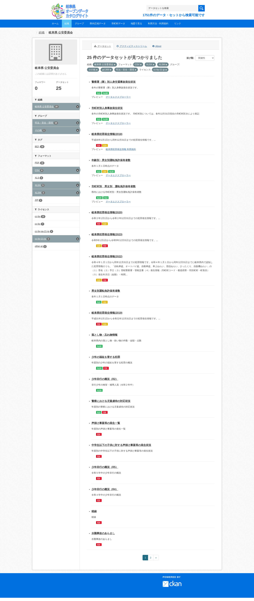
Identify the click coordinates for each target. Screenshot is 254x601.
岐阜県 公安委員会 (61, 32)
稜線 (94, 511)
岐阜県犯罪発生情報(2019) (107, 312)
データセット (102, 46)
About (156, 46)
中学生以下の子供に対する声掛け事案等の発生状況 (121, 445)
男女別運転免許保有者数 (106, 290)
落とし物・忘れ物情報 (104, 334)
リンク (177, 23)
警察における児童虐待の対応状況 (111, 401)
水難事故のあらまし (103, 533)
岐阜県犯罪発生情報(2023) (107, 234)
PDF (98, 145)
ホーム (55, 23)
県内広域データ (98, 23)
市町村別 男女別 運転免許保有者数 (114, 186)
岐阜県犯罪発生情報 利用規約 (121, 149)
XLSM (105, 93)
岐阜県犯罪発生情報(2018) (107, 134)
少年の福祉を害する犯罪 (106, 357)
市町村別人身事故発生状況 (107, 108)
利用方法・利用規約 (158, 23)
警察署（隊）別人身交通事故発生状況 (114, 81)
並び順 (189, 58)
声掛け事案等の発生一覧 (106, 423)
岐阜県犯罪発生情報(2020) (107, 212)
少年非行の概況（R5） (105, 467)
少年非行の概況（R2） (105, 379)
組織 (66, 23)
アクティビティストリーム (132, 46)
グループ (79, 23)
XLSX (111, 171)
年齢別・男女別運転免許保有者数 (111, 160)
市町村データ (118, 23)
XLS (98, 93)
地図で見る (136, 23)
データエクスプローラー (118, 97)
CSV (105, 145)
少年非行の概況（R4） (105, 489)
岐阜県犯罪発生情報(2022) (107, 256)
